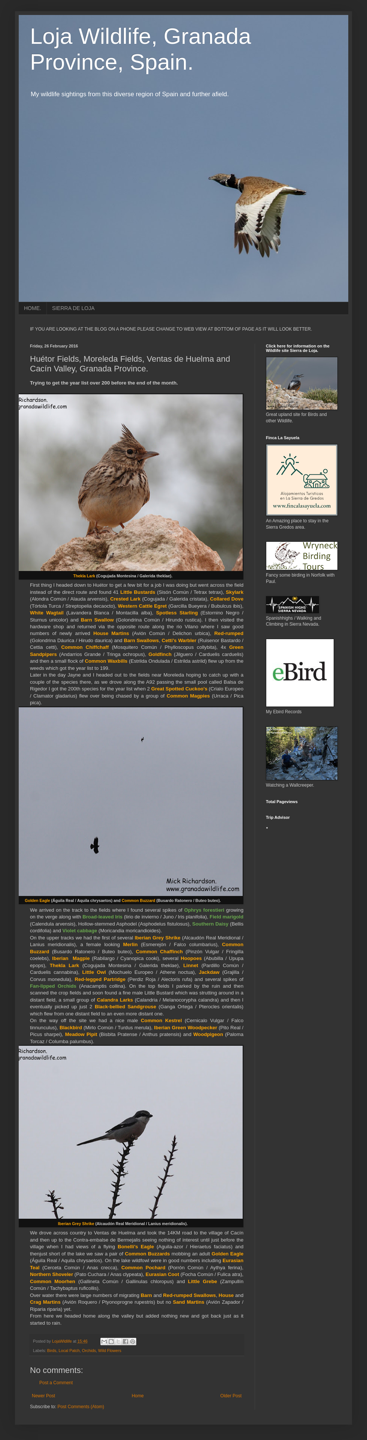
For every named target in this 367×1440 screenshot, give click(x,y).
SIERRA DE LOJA (73, 308)
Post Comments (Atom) (80, 1406)
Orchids (89, 1350)
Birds (52, 1350)
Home (138, 1395)
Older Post (231, 1395)
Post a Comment (56, 1382)
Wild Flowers (109, 1350)
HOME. (32, 308)
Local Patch (68, 1350)
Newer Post (43, 1395)
